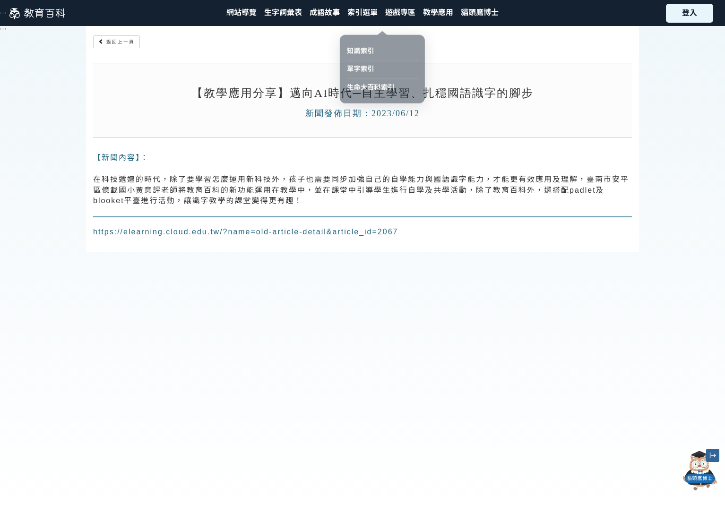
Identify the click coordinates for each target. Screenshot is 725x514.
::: (3, 12)
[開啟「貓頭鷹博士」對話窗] (700, 470)
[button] (362, 13)
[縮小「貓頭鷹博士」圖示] (712, 455)
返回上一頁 (116, 41)
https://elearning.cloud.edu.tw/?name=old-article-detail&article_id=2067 (245, 232)
